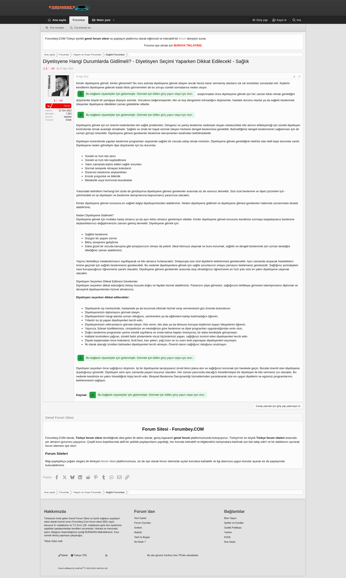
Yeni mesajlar (57, 27)
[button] (114, 20)
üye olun (186, 93)
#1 (299, 76)
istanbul (67, 117)
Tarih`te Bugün (142, 537)
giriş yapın (167, 93)
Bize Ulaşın (230, 518)
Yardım (228, 532)
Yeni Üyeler (140, 518)
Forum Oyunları (142, 522)
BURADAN (91, 532)
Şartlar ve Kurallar (234, 522)
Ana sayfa (59, 20)
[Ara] (296, 20)
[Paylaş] (294, 76)
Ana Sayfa (229, 541)
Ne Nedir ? (140, 541)
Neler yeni (103, 20)
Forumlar (79, 20)
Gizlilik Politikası (233, 527)
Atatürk (138, 532)
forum (182, 38)
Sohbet (138, 527)
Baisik (63, 555)
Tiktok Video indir (53, 541)
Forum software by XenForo (83, 568)
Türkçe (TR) (79, 555)
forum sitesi (108, 461)
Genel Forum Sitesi (79, 518)
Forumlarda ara (82, 27)
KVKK (227, 537)
